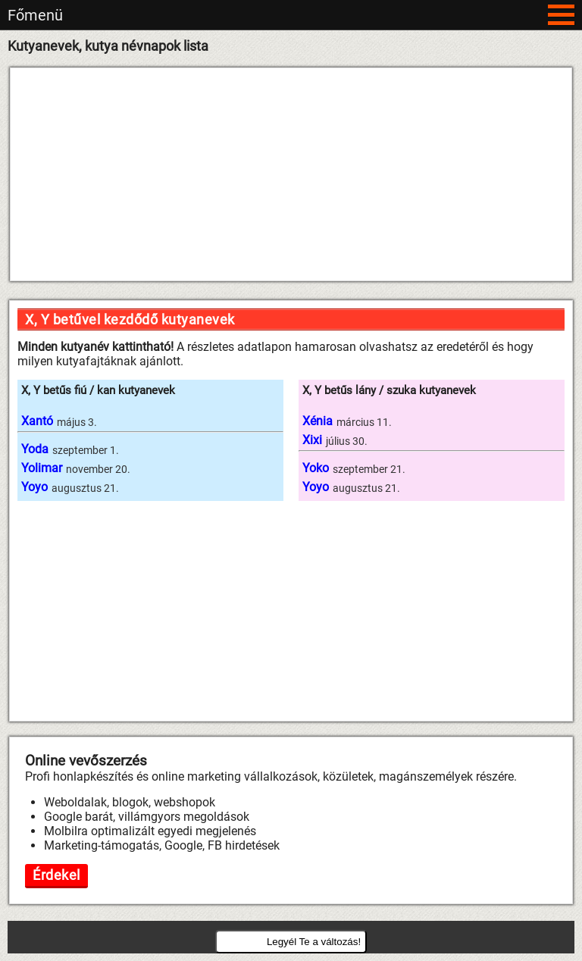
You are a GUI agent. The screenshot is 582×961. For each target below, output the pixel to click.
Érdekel (56, 875)
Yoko (315, 468)
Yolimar (41, 468)
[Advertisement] (291, 174)
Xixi (312, 440)
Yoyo (34, 487)
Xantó (37, 421)
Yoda (34, 449)
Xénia (317, 421)
